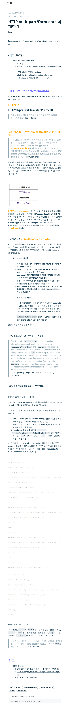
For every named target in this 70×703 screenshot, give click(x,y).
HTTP (18, 687)
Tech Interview (31, 118)
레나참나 (10, 3)
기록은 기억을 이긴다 (22, 325)
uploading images (47, 687)
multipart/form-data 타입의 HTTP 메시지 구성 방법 (38, 669)
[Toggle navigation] (60, 3)
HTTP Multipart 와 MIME (27, 677)
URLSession (22, 690)
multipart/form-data (30, 687)
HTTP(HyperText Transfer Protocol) (30, 110)
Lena (10, 32)
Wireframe (33, 157)
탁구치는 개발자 (26, 397)
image (12, 690)
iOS (11, 687)
